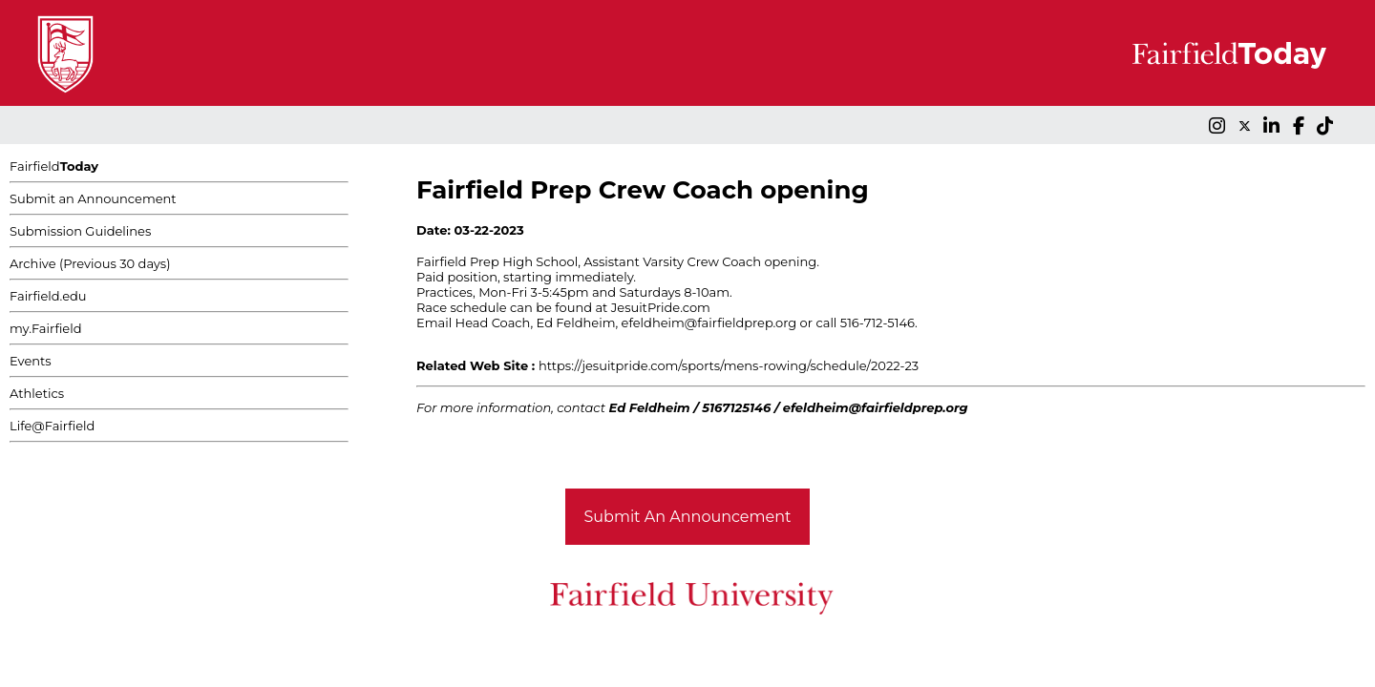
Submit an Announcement (93, 198)
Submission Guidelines (80, 231)
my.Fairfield (46, 328)
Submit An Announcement (688, 517)
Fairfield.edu (48, 295)
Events (31, 360)
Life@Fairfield (52, 425)
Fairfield (54, 166)
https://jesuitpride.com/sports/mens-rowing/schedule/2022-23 (729, 365)
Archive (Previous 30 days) (90, 263)
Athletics (37, 393)
